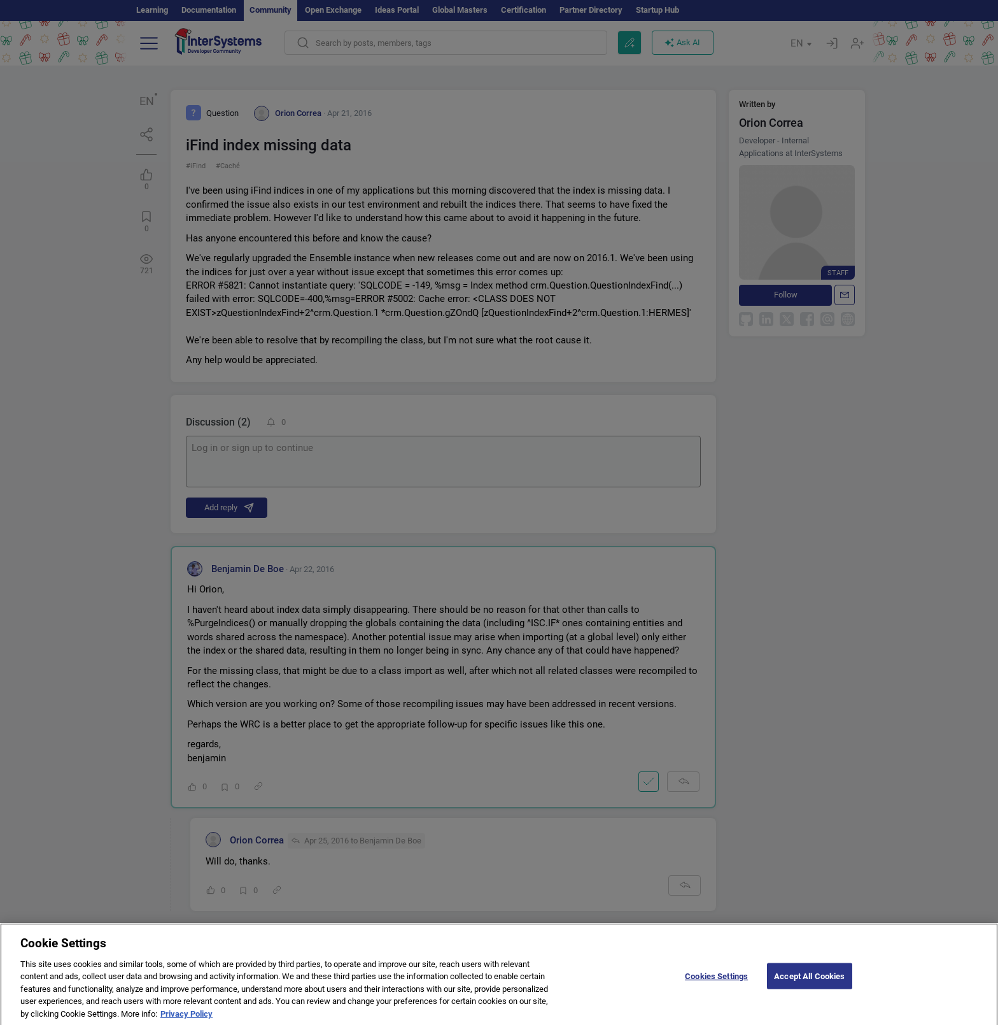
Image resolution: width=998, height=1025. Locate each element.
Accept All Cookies (809, 983)
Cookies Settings (716, 983)
